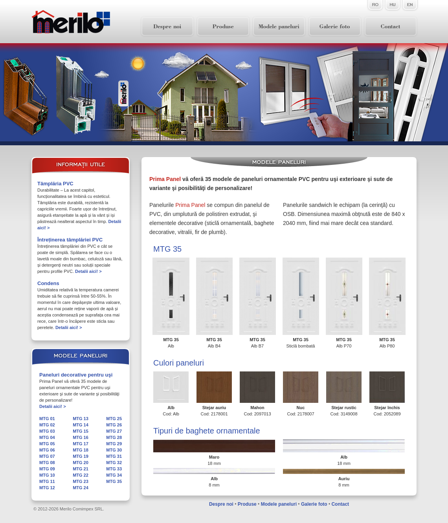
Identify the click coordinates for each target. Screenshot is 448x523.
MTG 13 (80, 418)
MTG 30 (114, 450)
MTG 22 (80, 475)
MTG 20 (80, 462)
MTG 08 (47, 462)
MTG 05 (47, 443)
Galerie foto (314, 504)
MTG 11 (47, 481)
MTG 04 (47, 437)
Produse (247, 504)
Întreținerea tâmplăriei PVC (70, 240)
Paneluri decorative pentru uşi (75, 375)
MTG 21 (80, 468)
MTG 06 (47, 450)
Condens (48, 283)
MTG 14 (80, 424)
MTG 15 (80, 431)
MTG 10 (47, 475)
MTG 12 (47, 487)
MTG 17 (80, 443)
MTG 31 (114, 456)
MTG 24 (80, 487)
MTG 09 (47, 468)
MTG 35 (114, 481)
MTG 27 (114, 431)
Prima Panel (165, 179)
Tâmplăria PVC (55, 184)
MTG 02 (47, 424)
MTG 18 (80, 450)
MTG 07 (47, 456)
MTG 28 (114, 437)
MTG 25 (114, 418)
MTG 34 (114, 475)
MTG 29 (114, 443)
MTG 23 (80, 481)
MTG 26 (114, 424)
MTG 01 (47, 418)
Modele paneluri (279, 504)
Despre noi (221, 504)
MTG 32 (114, 462)
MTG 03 (47, 431)
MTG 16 (80, 437)
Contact (340, 504)
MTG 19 (80, 456)
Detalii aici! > (88, 271)
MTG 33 (114, 468)
